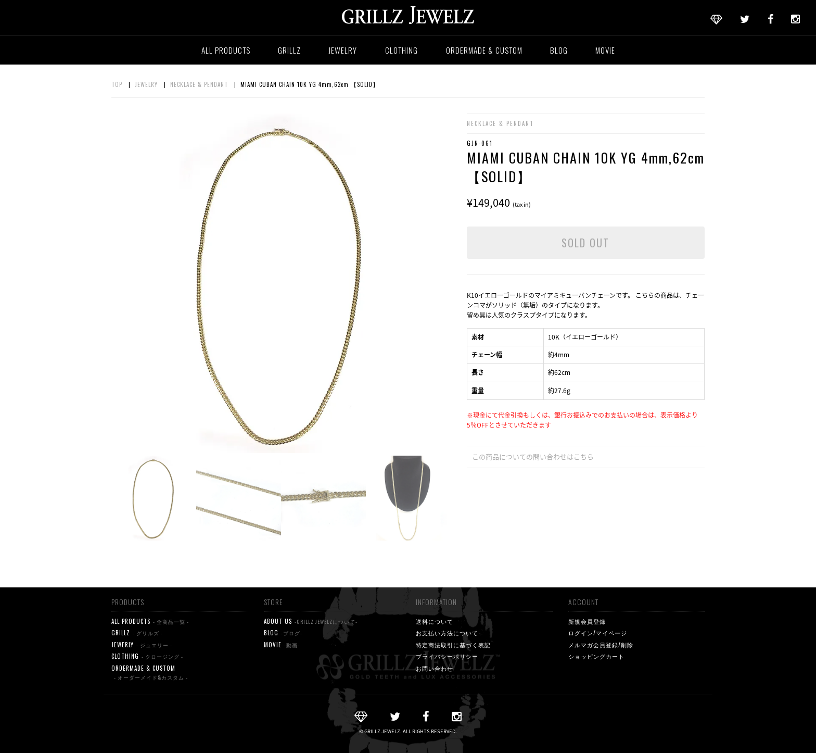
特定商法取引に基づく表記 (453, 645)
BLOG (559, 50)
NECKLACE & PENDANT (199, 84)
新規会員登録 (587, 621)
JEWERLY (141, 645)
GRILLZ (289, 50)
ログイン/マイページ (597, 633)
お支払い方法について (447, 633)
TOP (116, 84)
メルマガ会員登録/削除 (600, 645)
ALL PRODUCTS (225, 50)
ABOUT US (311, 621)
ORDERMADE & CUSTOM (484, 50)
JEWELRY (342, 50)
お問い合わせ (434, 668)
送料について (434, 621)
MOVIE (605, 50)
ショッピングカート (596, 656)
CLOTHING (401, 50)
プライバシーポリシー (447, 656)
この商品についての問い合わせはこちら (533, 456)
